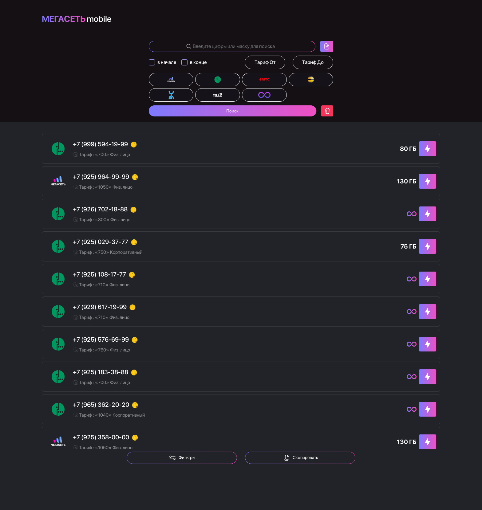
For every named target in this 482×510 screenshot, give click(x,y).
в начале (167, 65)
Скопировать (300, 457)
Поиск (232, 113)
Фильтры (182, 457)
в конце (199, 65)
